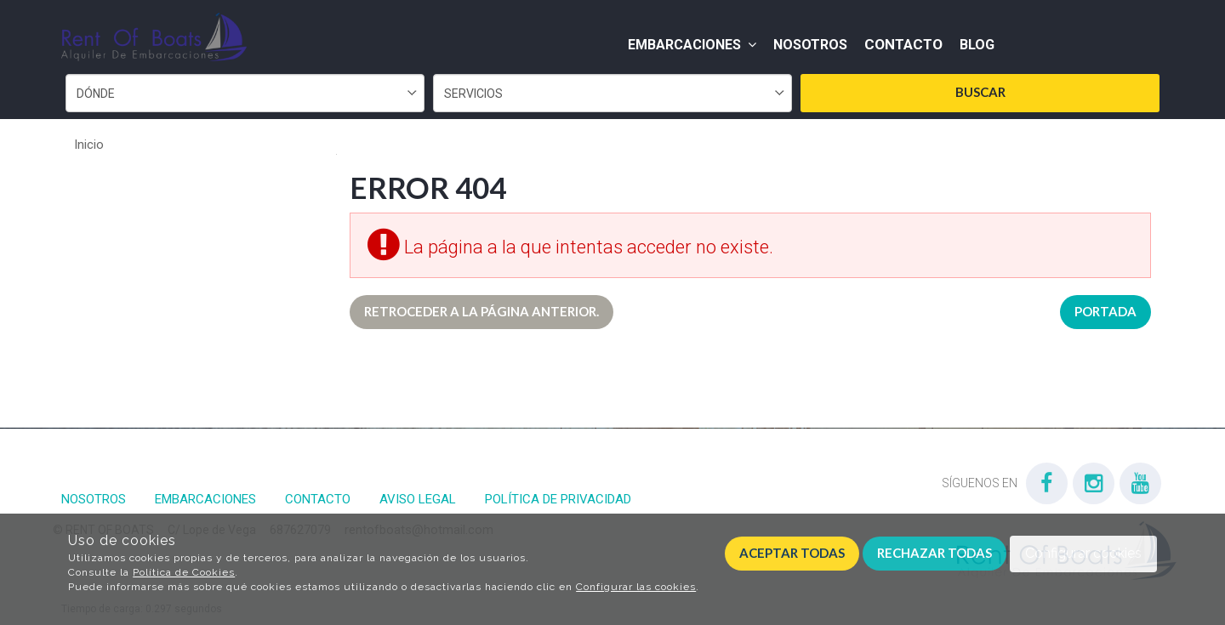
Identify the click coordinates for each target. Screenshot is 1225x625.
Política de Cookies (184, 572)
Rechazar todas (934, 552)
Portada (1105, 311)
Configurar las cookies (636, 587)
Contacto (903, 44)
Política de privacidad (558, 499)
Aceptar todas (792, 552)
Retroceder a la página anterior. (481, 311)
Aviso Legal (417, 499)
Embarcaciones (692, 45)
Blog (977, 45)
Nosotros (810, 45)
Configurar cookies (1083, 553)
